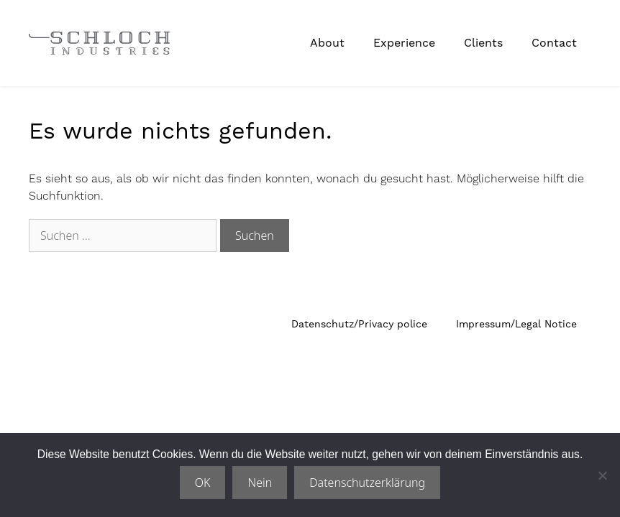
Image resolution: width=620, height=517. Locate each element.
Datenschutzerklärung (367, 482)
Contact (554, 43)
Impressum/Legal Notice (516, 324)
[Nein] (602, 475)
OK (203, 482)
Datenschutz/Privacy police (359, 324)
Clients (483, 43)
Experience (404, 43)
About (327, 43)
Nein (259, 482)
